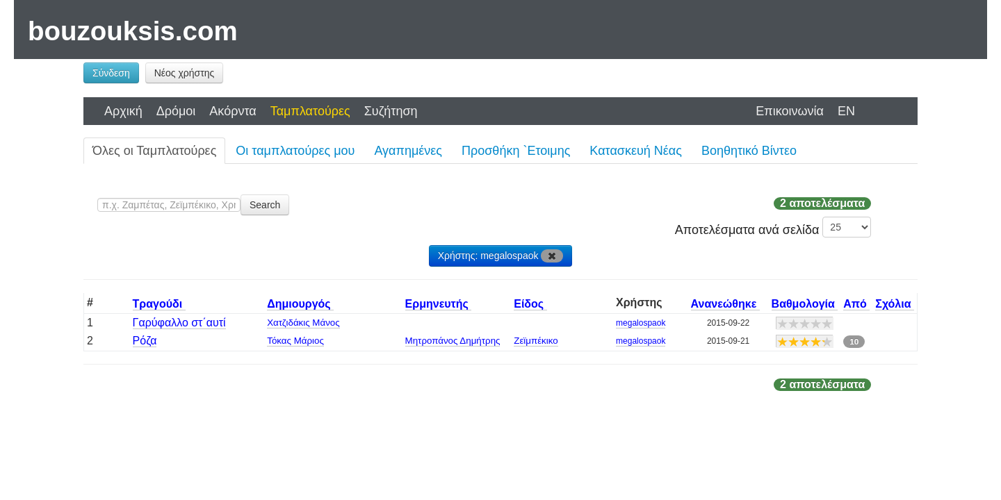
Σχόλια (894, 304)
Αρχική (123, 111)
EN (846, 111)
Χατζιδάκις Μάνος (303, 322)
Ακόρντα (232, 111)
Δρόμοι (176, 111)
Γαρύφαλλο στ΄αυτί (179, 322)
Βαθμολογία (805, 304)
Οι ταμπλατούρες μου (295, 151)
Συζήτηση (391, 111)
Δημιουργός (300, 304)
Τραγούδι (159, 304)
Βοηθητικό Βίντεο (749, 151)
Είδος (530, 304)
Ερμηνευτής (438, 304)
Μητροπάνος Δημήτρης (452, 340)
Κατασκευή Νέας (635, 151)
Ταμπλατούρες (310, 111)
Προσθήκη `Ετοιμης (516, 151)
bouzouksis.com (133, 31)
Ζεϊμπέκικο (536, 340)
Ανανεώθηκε (725, 304)
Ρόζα (145, 341)
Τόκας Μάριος (295, 340)
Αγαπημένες (408, 151)
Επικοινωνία (790, 111)
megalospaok (640, 323)
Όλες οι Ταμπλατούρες (154, 151)
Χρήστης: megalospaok (501, 255)
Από (856, 304)
